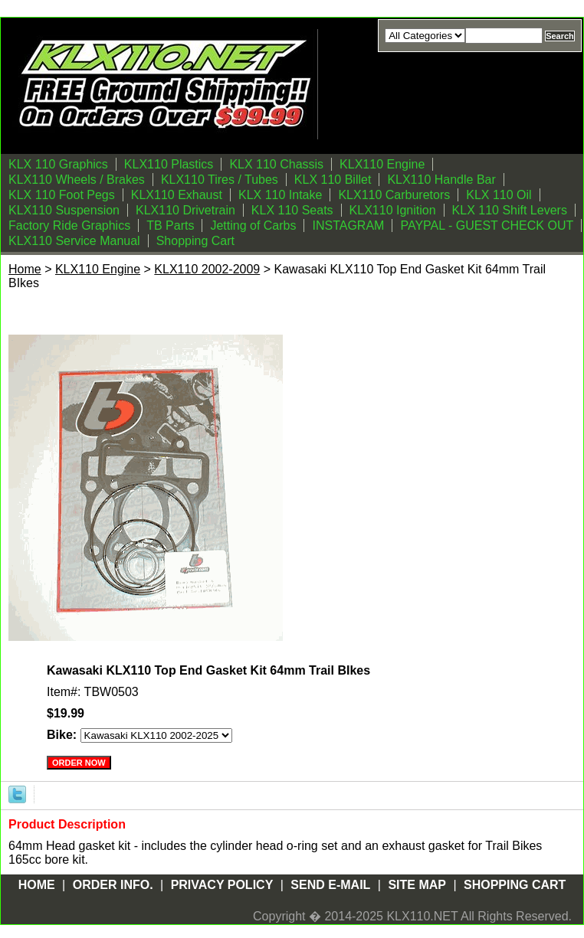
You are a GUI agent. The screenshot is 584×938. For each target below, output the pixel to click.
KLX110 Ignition (392, 210)
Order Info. (113, 884)
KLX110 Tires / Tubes (219, 179)
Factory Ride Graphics (69, 225)
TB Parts (170, 225)
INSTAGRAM (348, 225)
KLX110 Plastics (169, 164)
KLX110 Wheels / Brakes (76, 179)
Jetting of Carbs (253, 225)
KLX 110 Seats (292, 210)
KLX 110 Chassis (276, 164)
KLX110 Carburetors (394, 194)
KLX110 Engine (382, 164)
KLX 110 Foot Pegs (61, 194)
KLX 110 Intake (280, 194)
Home (24, 269)
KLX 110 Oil (498, 194)
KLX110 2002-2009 (207, 269)
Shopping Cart (195, 240)
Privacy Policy (222, 884)
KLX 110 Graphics (58, 164)
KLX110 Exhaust (176, 194)
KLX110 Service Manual (74, 240)
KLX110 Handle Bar (441, 179)
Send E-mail (330, 884)
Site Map (417, 884)
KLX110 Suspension (64, 210)
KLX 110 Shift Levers (509, 210)
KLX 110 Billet (333, 179)
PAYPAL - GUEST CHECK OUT (486, 225)
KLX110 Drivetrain (185, 210)
